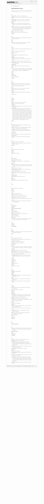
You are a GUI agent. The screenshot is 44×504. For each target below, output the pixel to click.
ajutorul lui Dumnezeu (17, 127)
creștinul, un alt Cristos (19, 357)
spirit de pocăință (16, 241)
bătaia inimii (19, 110)
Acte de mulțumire (13, 19)
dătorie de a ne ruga (25, 357)
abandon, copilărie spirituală (18, 129)
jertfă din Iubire (27, 17)
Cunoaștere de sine (13, 75)
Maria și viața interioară (22, 342)
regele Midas (17, 117)
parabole (23, 103)
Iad (11, 157)
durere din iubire (16, 52)
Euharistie (12, 102)
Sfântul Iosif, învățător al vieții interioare (23, 343)
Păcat (12, 239)
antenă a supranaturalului (21, 109)
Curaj (12, 76)
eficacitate (15, 32)
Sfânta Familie (13, 293)
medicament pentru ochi (26, 114)
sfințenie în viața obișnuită (18, 300)
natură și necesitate (22, 32)
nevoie (19, 278)
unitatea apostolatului (26, 28)
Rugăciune (12, 278)
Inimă (12, 159)
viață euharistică (24, 102)
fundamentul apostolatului (15, 342)
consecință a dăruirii (22, 43)
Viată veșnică (13, 340)
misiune (16, 38)
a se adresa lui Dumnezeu (19, 341)
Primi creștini (13, 259)
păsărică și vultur (19, 116)
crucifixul (26, 68)
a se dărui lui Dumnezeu (22, 17)
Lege (12, 193)
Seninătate (12, 292)
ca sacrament (16, 102)
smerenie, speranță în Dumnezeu (16, 306)
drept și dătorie (22, 27)
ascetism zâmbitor (16, 42)
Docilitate (12, 88)
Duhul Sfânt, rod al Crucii (15, 69)
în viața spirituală (16, 194)
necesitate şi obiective (28, 200)
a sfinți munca (15, 218)
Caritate (12, 48)
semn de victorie (20, 70)
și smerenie (26, 180)
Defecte (12, 82)
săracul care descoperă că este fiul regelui (17, 118)
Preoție (12, 252)
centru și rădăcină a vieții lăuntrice (27, 294)
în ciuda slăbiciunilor (16, 312)
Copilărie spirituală (13, 62)
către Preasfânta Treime (26, 84)
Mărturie (12, 212)
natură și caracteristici (26, 354)
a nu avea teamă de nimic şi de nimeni (19, 231)
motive (17, 19)
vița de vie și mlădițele (22, 119)
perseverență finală (22, 242)
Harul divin (12, 149)
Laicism (12, 188)
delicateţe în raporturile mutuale (21, 136)
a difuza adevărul (21, 339)
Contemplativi (13, 57)
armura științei (27, 109)
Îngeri (12, 177)
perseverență (16, 343)
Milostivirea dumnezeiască (14, 214)
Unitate (12, 332)
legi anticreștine (16, 188)
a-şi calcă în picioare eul (15, 109)
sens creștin (15, 94)
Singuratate (12, 304)
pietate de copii (18, 62)
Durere (12, 94)
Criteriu (12, 67)
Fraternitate (13, 136)
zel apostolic (21, 29)
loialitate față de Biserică (24, 128)
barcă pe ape (16, 110)
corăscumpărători (14, 357)
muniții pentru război (25, 115)
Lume (12, 198)
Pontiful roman (13, 250)
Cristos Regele (16, 164)
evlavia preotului (14, 295)
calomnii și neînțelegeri (22, 68)
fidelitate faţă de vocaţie (21, 354)
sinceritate (23, 176)
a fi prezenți (18, 20)
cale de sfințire (23, 197)
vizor (25, 119)
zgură (27, 119)
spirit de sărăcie (21, 289)
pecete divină (30, 69)
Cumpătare (12, 74)
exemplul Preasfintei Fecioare (26, 23)
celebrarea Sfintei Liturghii (19, 294)
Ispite (12, 163)
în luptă (20, 312)
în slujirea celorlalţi (21, 141)
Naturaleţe (12, 223)
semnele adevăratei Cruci (26, 70)
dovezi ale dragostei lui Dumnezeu (26, 58)
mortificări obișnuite (27, 287)
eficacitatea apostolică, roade (27, 27)
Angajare (12, 23)
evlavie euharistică (21, 246)
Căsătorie (12, 53)
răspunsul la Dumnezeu (21, 19)
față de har (24, 88)
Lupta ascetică (13, 200)
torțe (18, 119)
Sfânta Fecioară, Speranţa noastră (26, 312)
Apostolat (12, 26)
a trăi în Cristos (25, 348)
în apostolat (18, 32)
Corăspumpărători (13, 64)
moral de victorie (14, 232)
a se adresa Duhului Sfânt (20, 348)
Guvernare (12, 145)
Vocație (12, 354)
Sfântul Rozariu (22, 85)
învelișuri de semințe (27, 113)
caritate (16, 136)
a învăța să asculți (16, 88)
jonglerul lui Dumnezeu (17, 114)
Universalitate (13, 335)
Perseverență (13, 242)
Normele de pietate (13, 226)
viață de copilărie (16, 63)
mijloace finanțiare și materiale (17, 213)
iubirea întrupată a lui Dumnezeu (26, 169)
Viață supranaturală (13, 348)
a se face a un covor (29, 108)
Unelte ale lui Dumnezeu (14, 331)
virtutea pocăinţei (21, 241)
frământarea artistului (21, 112)
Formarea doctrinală (14, 135)
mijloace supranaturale (24, 213)
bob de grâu (28, 110)
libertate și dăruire (18, 24)
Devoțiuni (12, 84)
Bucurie (12, 42)
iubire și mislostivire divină (28, 305)
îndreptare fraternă (27, 136)
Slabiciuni (12, 305)
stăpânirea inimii (19, 159)
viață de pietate (30, 247)
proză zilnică (27, 116)
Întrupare (28, 164)
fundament (25, 112)
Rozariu (12, 277)
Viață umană (13, 349)
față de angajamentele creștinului (24, 127)
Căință (12, 52)
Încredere (12, 171)
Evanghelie (12, 103)
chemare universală (20, 299)
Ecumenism (12, 98)
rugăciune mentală (27, 278)
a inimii (15, 23)
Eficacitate (12, 99)
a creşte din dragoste (18, 197)
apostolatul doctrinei (22, 26)
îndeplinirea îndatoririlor (25, 172)
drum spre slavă (30, 68)
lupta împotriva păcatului (21, 239)
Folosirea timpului (13, 132)
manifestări (27, 83)
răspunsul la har (22, 149)
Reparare (12, 273)
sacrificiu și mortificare (15, 70)
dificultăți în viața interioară (25, 341)
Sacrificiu (12, 287)
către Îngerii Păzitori (20, 84)
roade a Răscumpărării (18, 271)
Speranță (12, 312)
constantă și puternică (18, 200)
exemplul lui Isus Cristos (23, 83)
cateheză (15, 89)
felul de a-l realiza (14, 28)
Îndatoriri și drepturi (14, 172)
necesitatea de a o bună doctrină (20, 89)
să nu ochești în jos (29, 117)
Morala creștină (13, 217)
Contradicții (12, 58)
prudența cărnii (16, 263)
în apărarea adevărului (16, 76)
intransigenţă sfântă (22, 180)
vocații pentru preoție (21, 253)
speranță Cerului (14, 313)
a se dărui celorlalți (17, 17)
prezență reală (20, 102)
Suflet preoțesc (13, 317)
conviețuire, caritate (27, 356)
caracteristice (16, 278)
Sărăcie (12, 289)
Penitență (12, 241)
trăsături (27, 32)
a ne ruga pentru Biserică (17, 37)
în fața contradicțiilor (23, 352)
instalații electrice (17, 113)
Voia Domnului (13, 362)
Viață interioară (13, 341)
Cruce (12, 68)
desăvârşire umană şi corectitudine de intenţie (22, 218)
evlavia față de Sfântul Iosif (18, 298)
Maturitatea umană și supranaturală (16, 208)
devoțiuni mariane (18, 85)
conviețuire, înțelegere (22, 310)
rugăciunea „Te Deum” (27, 19)
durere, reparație (15, 239)
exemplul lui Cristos (16, 289)
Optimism (12, 231)
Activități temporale (14, 20)
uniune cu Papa (25, 250)
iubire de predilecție (19, 169)
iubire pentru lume (27, 198)
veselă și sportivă (17, 201)
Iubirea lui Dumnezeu (14, 169)
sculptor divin (24, 118)
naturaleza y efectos (17, 149)
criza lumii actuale (22, 198)
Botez (12, 41)
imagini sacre (21, 247)
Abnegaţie (12, 17)
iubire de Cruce (20, 69)
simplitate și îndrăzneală (24, 62)
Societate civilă (13, 310)
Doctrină (12, 89)
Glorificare (20, 164)
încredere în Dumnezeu (22, 171)
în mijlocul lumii (22, 57)
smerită (13, 201)
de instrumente (21, 88)
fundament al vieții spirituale (15, 130)
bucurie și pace (14, 43)
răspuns (22, 24)
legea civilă (14, 193)
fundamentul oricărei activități (15, 247)
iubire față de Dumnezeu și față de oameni (25, 48)
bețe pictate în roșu (24, 110)
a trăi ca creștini (18, 356)
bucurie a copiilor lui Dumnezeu (22, 42)
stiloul (16, 119)
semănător (27, 118)
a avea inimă (14, 159)
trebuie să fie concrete (16, 153)
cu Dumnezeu (16, 141)
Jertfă (12, 184)
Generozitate (13, 141)
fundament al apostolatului (20, 28)
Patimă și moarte (18, 165)
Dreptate (12, 90)
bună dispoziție (18, 43)
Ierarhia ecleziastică (14, 158)
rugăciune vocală (14, 279)
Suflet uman (13, 318)
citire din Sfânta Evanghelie (18, 103)
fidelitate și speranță (18, 128)
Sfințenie (12, 299)
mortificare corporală (16, 287)
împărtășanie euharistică (27, 295)
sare (26, 117)
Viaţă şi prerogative (26, 251)
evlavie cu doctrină (16, 246)
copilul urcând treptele (23, 111)
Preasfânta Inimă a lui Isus (24, 165)
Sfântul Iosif (13, 298)
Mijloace (12, 213)
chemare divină (15, 354)
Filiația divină (13, 129)
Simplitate (12, 301)
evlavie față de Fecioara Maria (20, 251)
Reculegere (12, 272)
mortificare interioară (22, 287)
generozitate (13, 24)
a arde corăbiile (19, 108)
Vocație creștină (13, 356)
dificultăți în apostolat (17, 27)
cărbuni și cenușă (18, 111)
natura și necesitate (25, 219)
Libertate (12, 194)
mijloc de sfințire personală (19, 219)
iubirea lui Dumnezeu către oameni (16, 170)
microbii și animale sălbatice (19, 115)
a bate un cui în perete (23, 108)
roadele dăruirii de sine (26, 24)
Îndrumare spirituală (14, 176)
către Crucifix (15, 84)
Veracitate (12, 339)
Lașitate (12, 189)
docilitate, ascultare (19, 176)
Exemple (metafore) (13, 108)
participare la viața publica (15, 311)
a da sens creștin (18, 310)
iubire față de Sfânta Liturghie (20, 295)
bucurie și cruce (28, 42)
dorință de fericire (17, 340)
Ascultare (12, 32)
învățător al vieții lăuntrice (25, 298)
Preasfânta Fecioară (13, 251)
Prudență (12, 263)
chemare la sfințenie (22, 356)
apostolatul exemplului (17, 212)
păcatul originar (18, 240)
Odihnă (12, 230)
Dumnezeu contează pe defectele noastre (19, 305)
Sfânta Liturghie (13, 294)
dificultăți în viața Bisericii (23, 37)
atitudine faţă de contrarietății (18, 58)
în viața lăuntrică (28, 352)
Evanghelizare (13, 104)
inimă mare (18, 180)
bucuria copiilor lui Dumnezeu (26, 129)
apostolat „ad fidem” (16, 26)
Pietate (12, 246)
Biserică (12, 37)
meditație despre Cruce (25, 69)
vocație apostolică (17, 29)
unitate (18, 38)
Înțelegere (12, 180)
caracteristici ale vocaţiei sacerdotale (24, 252)
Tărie (12, 322)
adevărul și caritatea (26, 339)
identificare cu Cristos (24, 164)
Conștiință (12, 56)
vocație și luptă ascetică (17, 355)
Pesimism (12, 245)
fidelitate (17, 250)
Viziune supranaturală (14, 352)
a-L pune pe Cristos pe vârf (23, 20)
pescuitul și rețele (23, 116)
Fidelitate (12, 127)
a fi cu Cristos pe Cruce (16, 68)
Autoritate (12, 33)
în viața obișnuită (23, 200)
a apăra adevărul (17, 339)
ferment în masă (16, 112)
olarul (15, 116)
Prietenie (12, 258)
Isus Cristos (12, 164)
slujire (13, 137)
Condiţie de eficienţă (25, 299)
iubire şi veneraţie (20, 250)
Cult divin (12, 71)
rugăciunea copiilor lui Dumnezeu (24, 130)
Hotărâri (12, 153)
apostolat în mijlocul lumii (16, 198)
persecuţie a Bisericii (20, 188)
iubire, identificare (25, 362)
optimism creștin (19, 232)
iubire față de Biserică (16, 48)
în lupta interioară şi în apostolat (28, 231)
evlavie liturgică (25, 246)
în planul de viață (17, 242)
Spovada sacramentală (14, 314)
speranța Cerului (22, 340)
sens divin (28, 20)
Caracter (12, 47)
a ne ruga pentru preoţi (16, 252)
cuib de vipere (28, 111)
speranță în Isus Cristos (19, 313)
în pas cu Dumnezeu (22, 113)
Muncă (12, 218)
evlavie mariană (29, 246)
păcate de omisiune (26, 239)
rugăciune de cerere (22, 278)
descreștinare (27, 310)
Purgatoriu (12, 264)
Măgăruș (12, 209)
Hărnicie (12, 150)
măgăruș (21, 114)
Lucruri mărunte (13, 197)
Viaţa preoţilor (16, 253)
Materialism (12, 207)
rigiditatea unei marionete (22, 117)
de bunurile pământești (17, 83)
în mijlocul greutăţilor (16, 171)
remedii (14, 163)
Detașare (12, 83)
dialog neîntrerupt (17, 57)
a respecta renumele (19, 172)
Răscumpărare (13, 271)
